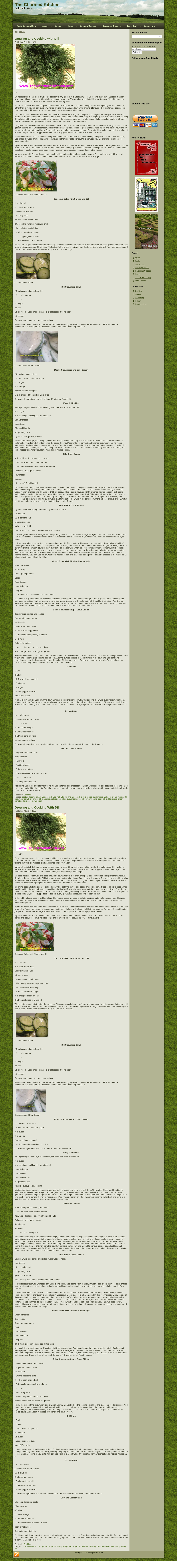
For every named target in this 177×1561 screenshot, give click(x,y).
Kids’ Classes (140, 281)
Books (58, 26)
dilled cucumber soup (71, 799)
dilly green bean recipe (107, 1546)
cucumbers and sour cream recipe (108, 797)
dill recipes (56, 799)
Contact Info (149, 26)
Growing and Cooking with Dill (37, 38)
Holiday (138, 301)
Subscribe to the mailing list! (143, 46)
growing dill (37, 801)
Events (138, 294)
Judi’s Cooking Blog (26, 26)
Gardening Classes (112, 26)
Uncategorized (141, 304)
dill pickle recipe (70, 1546)
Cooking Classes (88, 26)
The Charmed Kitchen (37, 4)
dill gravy (34, 799)
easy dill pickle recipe (107, 799)
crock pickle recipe (84, 797)
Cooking (27, 795)
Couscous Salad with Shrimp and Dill (58, 797)
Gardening (139, 298)
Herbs (70, 26)
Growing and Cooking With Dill (37, 807)
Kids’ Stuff (132, 26)
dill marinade (44, 799)
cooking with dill (29, 1546)
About (45, 26)
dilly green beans (89, 799)
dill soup (92, 1546)
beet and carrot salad (31, 797)
